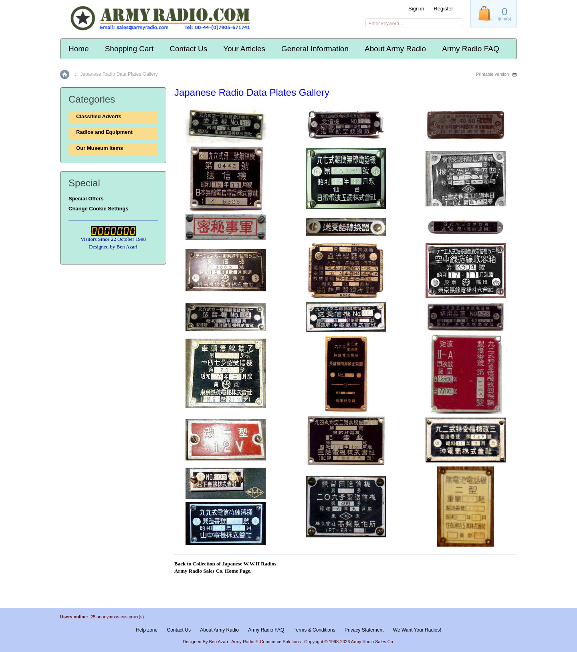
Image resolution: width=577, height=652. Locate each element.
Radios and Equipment (104, 132)
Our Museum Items (99, 148)
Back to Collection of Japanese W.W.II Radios (225, 564)
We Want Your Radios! (417, 630)
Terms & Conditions (314, 630)
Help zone (146, 630)
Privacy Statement (364, 630)
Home (79, 48)
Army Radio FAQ (470, 48)
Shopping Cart (129, 48)
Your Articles (244, 48)
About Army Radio (395, 48)
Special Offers (86, 199)
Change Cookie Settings (99, 209)
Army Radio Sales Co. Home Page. (212, 571)
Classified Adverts (98, 116)
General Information (315, 48)
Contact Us (188, 48)
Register (443, 9)
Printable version (492, 74)
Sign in (416, 9)
